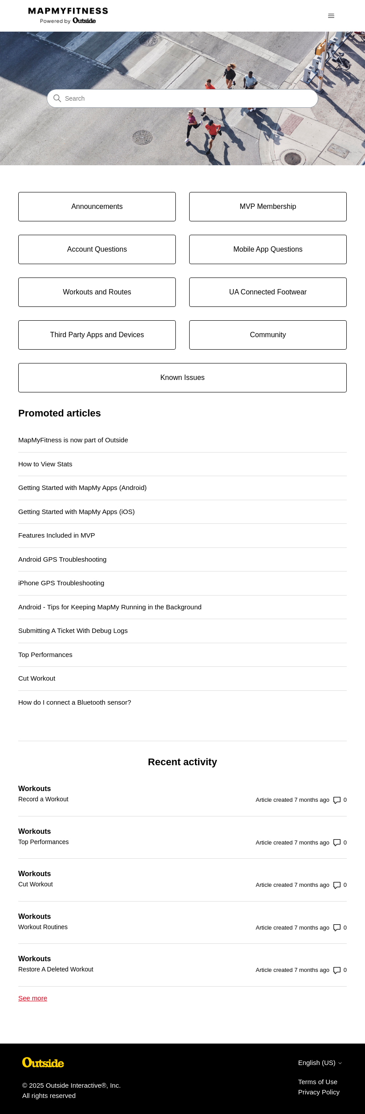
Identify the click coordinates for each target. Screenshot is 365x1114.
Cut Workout (36, 678)
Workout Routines (43, 926)
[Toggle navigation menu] (331, 16)
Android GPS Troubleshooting (62, 559)
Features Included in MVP (56, 535)
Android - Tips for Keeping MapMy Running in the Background (110, 607)
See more (32, 998)
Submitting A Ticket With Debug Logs (73, 630)
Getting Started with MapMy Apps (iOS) (76, 511)
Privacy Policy (319, 1092)
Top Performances (45, 654)
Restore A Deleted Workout (55, 969)
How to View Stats (45, 464)
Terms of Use (317, 1081)
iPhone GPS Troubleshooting (61, 583)
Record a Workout (43, 799)
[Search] (182, 98)
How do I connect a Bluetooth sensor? (74, 702)
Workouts (34, 788)
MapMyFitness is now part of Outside (73, 440)
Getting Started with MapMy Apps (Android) (82, 487)
